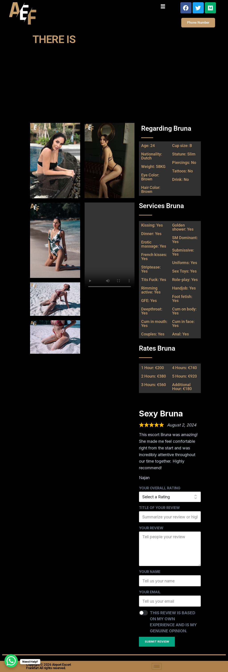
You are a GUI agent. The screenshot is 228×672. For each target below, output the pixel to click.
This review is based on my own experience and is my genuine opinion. (173, 621)
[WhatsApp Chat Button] (11, 661)
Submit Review (157, 641)
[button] (163, 6)
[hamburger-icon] (157, 666)
